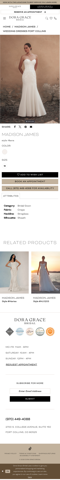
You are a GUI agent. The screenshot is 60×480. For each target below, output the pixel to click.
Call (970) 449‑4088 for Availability (30, 188)
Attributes (10, 196)
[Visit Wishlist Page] (51, 18)
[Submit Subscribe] (30, 400)
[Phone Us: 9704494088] (55, 18)
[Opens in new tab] (45, 7)
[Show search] (46, 18)
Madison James (25, 26)
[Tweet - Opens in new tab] (20, 127)
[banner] (20, 18)
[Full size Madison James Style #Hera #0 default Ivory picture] (30, 79)
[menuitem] (15, 7)
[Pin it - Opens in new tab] (25, 127)
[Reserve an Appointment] (30, 12)
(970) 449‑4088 (18, 420)
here (30, 478)
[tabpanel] (30, 79)
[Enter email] (30, 391)
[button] (4, 18)
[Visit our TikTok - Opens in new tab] (30, 449)
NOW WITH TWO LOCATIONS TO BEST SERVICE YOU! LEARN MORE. (30, 2)
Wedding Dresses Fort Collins (24, 31)
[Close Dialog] (3, 472)
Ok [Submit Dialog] (8, 472)
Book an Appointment (30, 181)
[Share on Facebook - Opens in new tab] (15, 127)
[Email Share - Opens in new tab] (31, 127)
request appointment (22, 365)
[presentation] (14, 273)
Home (7, 26)
